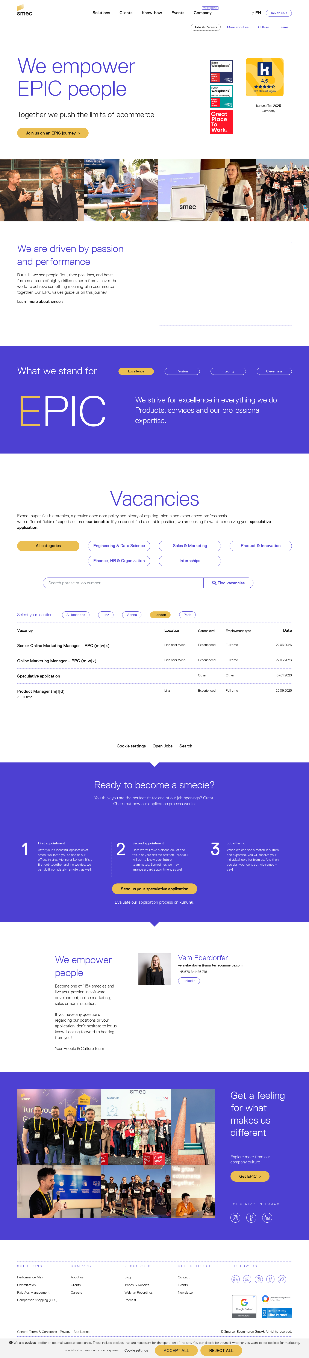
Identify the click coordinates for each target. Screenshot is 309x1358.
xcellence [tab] (136, 371)
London (160, 615)
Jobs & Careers (205, 27)
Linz (106, 615)
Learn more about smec (40, 301)
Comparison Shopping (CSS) (37, 1300)
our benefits (97, 521)
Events (177, 12)
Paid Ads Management (33, 1292)
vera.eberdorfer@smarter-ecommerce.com (210, 965)
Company (205, 11)
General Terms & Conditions (37, 1332)
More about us (237, 27)
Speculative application (38, 676)
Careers (76, 1292)
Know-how (152, 12)
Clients (126, 12)
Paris (187, 615)
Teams (283, 27)
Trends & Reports (136, 1285)
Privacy (65, 1332)
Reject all (221, 1350)
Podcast (130, 1300)
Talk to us (278, 13)
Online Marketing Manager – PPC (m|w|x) (56, 660)
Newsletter (186, 1292)
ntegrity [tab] (228, 371)
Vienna (132, 615)
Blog (127, 1277)
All (76, 615)
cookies (30, 1343)
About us (77, 1277)
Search (185, 746)
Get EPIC (250, 1176)
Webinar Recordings (138, 1292)
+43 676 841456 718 (192, 972)
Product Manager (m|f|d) (41, 691)
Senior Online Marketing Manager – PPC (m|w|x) (63, 645)
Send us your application (154, 888)
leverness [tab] (274, 371)
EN (256, 12)
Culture (263, 27)
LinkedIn (189, 981)
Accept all (176, 1350)
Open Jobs (163, 746)
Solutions (101, 12)
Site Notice (81, 1332)
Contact (184, 1277)
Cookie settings (131, 746)
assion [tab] (182, 371)
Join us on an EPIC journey (53, 133)
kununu (186, 902)
